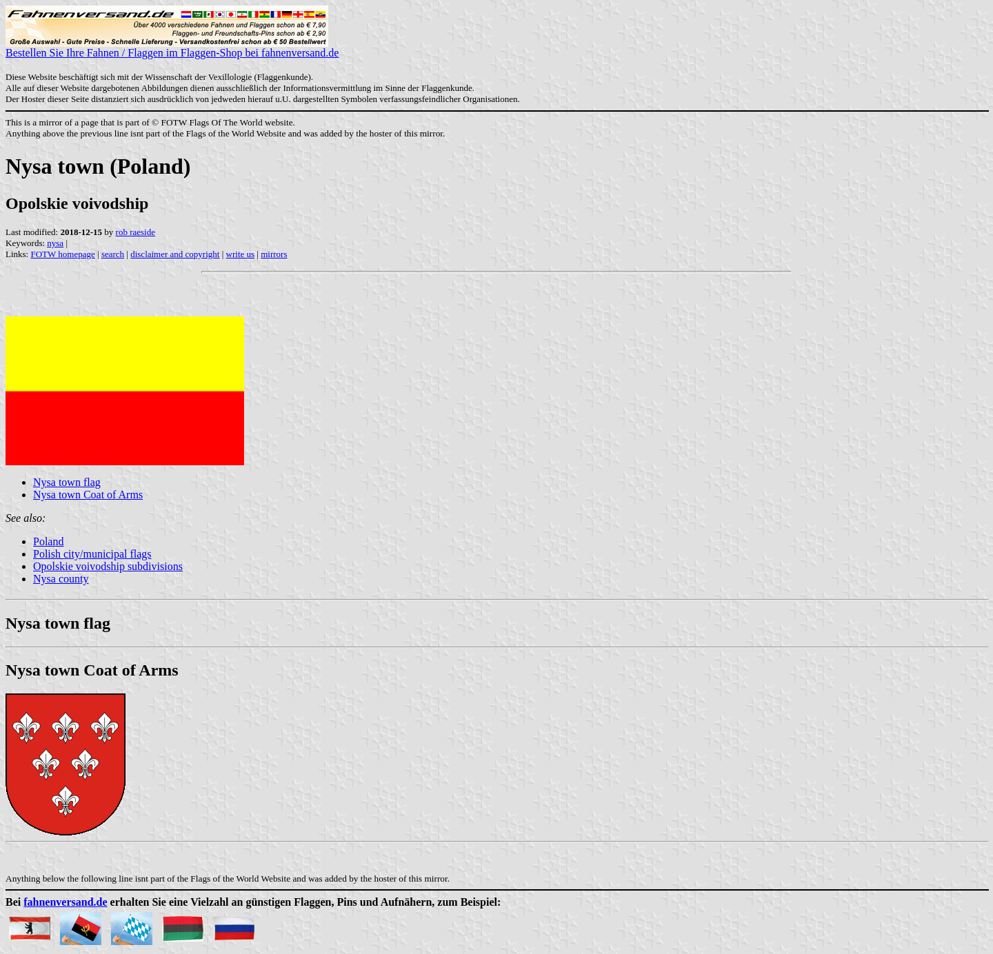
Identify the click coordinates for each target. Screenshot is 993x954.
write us (240, 254)
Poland (48, 541)
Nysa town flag (67, 482)
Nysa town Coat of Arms (88, 494)
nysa (55, 243)
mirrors (274, 254)
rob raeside (135, 232)
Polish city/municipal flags (92, 554)
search (112, 254)
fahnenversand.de (65, 902)
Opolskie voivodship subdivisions (108, 566)
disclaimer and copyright (174, 254)
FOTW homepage (62, 254)
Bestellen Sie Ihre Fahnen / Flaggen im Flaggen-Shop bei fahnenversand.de (172, 48)
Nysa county (60, 579)
